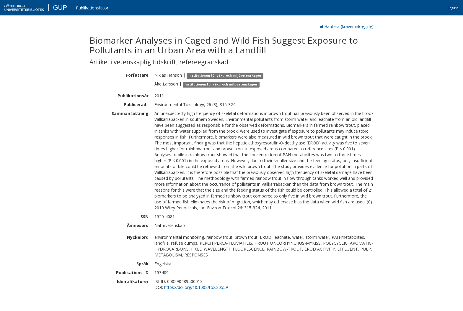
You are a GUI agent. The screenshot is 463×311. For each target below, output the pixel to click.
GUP (60, 7)
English (453, 8)
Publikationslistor (92, 8)
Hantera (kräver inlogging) (347, 26)
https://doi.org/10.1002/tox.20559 (196, 287)
